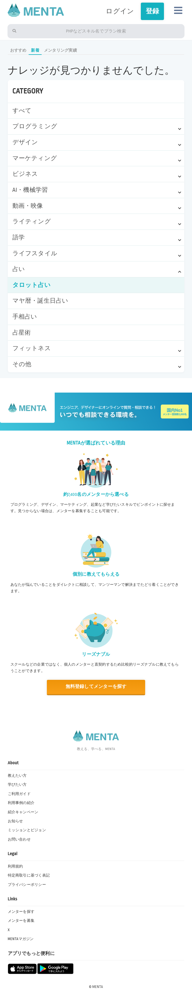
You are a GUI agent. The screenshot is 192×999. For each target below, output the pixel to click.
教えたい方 (17, 776)
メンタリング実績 (60, 50)
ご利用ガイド (19, 794)
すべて (22, 110)
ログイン (120, 11)
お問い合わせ (19, 839)
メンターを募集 (21, 921)
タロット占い (31, 285)
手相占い (24, 316)
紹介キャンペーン (23, 812)
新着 (35, 50)
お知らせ (15, 821)
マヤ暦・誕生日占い (40, 300)
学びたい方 (17, 785)
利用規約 (15, 866)
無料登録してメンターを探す (95, 686)
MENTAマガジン (21, 939)
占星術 (21, 332)
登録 (152, 11)
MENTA (97, 987)
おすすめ (18, 50)
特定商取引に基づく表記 (29, 875)
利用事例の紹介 (21, 803)
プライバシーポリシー (27, 885)
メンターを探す (21, 912)
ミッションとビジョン (27, 830)
